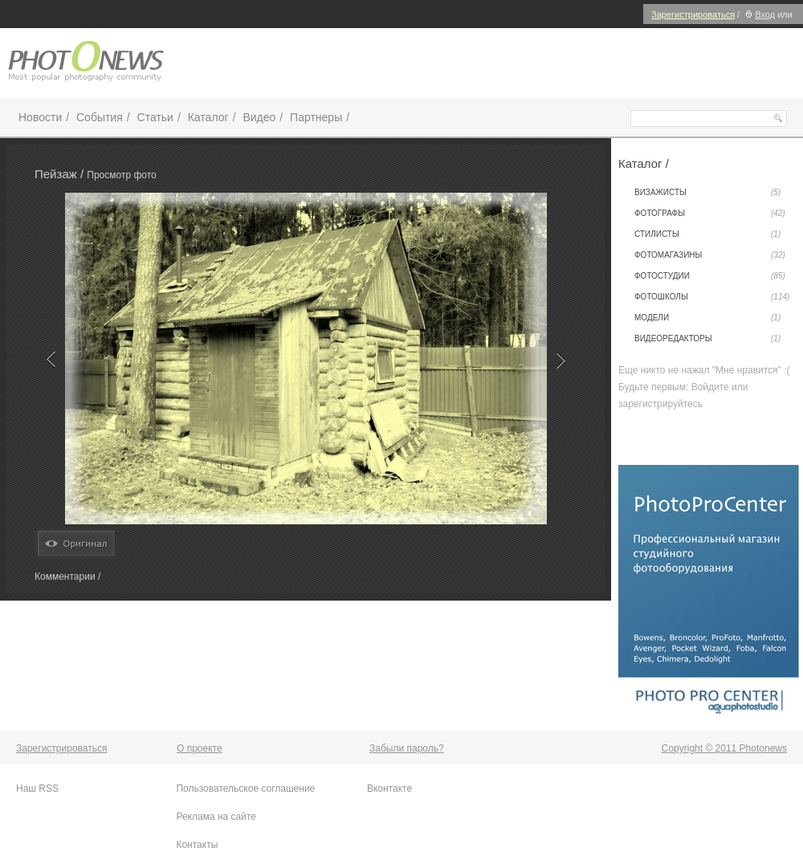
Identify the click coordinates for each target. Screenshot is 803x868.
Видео (259, 117)
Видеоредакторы (707, 338)
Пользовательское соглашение (245, 788)
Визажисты (707, 192)
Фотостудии (709, 276)
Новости (40, 117)
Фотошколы (711, 297)
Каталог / (643, 163)
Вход (758, 14)
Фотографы (709, 213)
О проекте (199, 748)
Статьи (155, 117)
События (99, 117)
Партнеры (316, 117)
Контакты (197, 844)
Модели (707, 318)
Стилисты (707, 234)
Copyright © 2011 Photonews (724, 748)
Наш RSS (37, 788)
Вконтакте (389, 788)
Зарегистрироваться (693, 14)
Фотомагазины (709, 255)
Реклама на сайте (216, 816)
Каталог (208, 117)
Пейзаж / (61, 174)
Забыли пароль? (406, 748)
